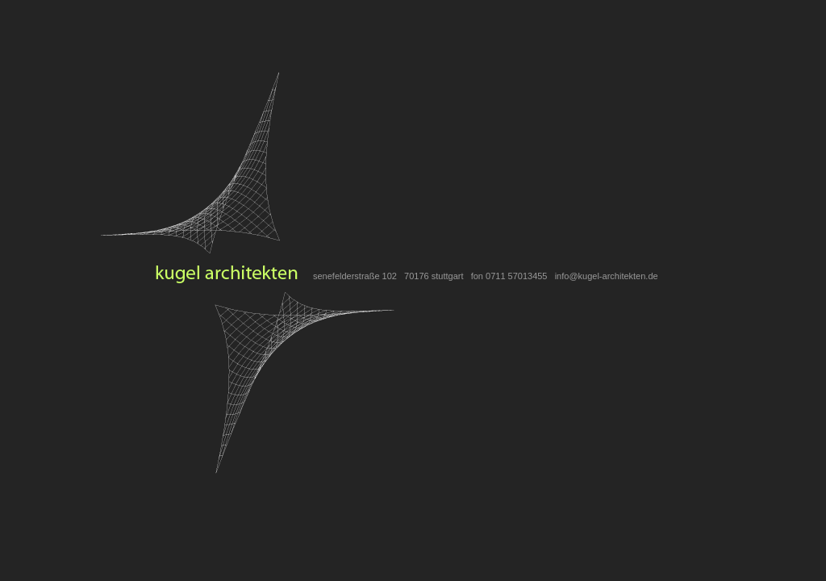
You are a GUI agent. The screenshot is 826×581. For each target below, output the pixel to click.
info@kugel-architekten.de (606, 276)
